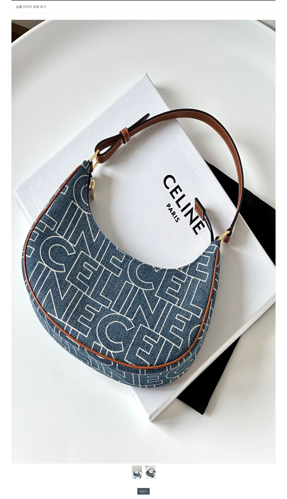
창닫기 (143, 491)
